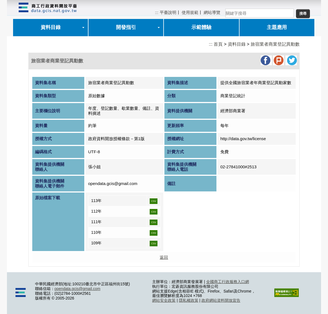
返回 (164, 257)
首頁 (218, 44)
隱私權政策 (188, 300)
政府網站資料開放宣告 (220, 300)
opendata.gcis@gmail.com (77, 288)
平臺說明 (168, 12)
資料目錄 (51, 27)
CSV (153, 201)
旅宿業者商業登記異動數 (275, 44)
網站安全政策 (164, 300)
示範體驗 (201, 27)
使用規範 (190, 12)
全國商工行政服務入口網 (227, 281)
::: (157, 12)
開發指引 (126, 27)
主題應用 (277, 27)
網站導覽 (212, 12)
